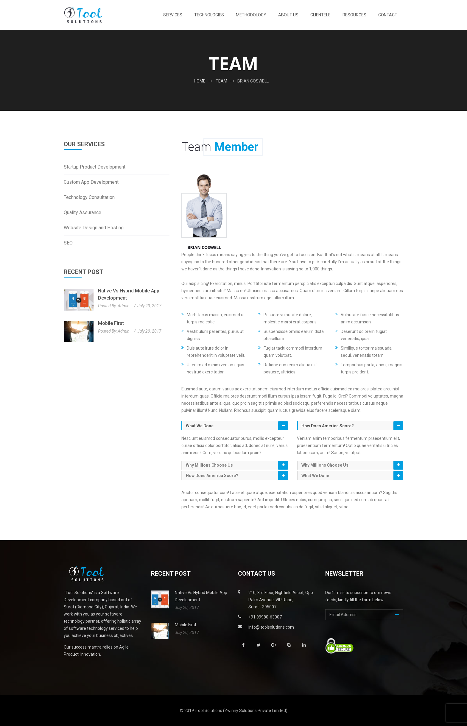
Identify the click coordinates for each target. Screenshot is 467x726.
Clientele (320, 15)
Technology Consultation (89, 197)
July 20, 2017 (149, 305)
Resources (354, 15)
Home (200, 81)
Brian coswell (253, 81)
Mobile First (111, 323)
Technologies (209, 15)
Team (221, 81)
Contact (387, 15)
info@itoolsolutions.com (271, 627)
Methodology (251, 15)
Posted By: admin (114, 305)
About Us (288, 15)
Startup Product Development (94, 167)
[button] (235, 425)
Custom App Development (91, 182)
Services (172, 15)
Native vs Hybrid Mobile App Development (128, 294)
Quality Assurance (82, 212)
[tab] (234, 425)
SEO (68, 243)
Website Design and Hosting (94, 227)
